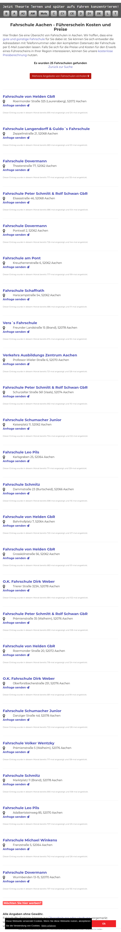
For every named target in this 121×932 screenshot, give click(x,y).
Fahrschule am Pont (22, 258)
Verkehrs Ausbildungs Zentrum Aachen (40, 355)
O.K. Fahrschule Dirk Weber (29, 581)
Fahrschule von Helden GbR (29, 96)
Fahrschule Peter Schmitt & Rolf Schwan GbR (45, 193)
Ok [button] (104, 923)
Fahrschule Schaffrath (23, 290)
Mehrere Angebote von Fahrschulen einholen (60, 76)
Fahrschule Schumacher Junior (32, 420)
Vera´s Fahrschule (20, 323)
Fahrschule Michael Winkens (30, 840)
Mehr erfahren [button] (48, 925)
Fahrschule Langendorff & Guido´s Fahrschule (46, 129)
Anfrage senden (16, 105)
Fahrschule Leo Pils (21, 452)
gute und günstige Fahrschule (24, 39)
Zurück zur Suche (60, 67)
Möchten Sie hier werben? (22, 903)
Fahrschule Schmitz (21, 484)
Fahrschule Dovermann (25, 161)
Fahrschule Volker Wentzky (28, 743)
